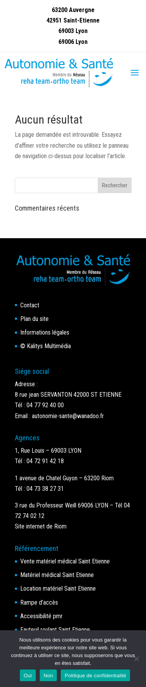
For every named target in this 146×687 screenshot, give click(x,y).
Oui (28, 675)
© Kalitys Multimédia (45, 346)
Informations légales (44, 332)
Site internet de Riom (41, 526)
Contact (29, 305)
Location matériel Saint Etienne (58, 588)
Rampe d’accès (39, 602)
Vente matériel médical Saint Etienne (65, 561)
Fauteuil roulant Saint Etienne (55, 629)
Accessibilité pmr (41, 616)
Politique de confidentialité (95, 675)
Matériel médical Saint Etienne (57, 575)
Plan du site (34, 319)
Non (48, 675)
